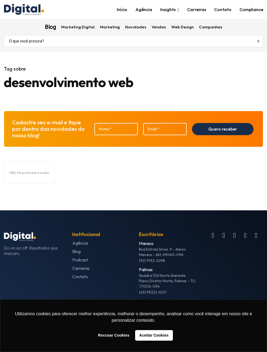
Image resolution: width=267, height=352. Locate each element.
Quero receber (222, 129)
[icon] (213, 236)
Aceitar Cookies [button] (154, 335)
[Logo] (33, 9)
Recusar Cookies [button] (113, 335)
